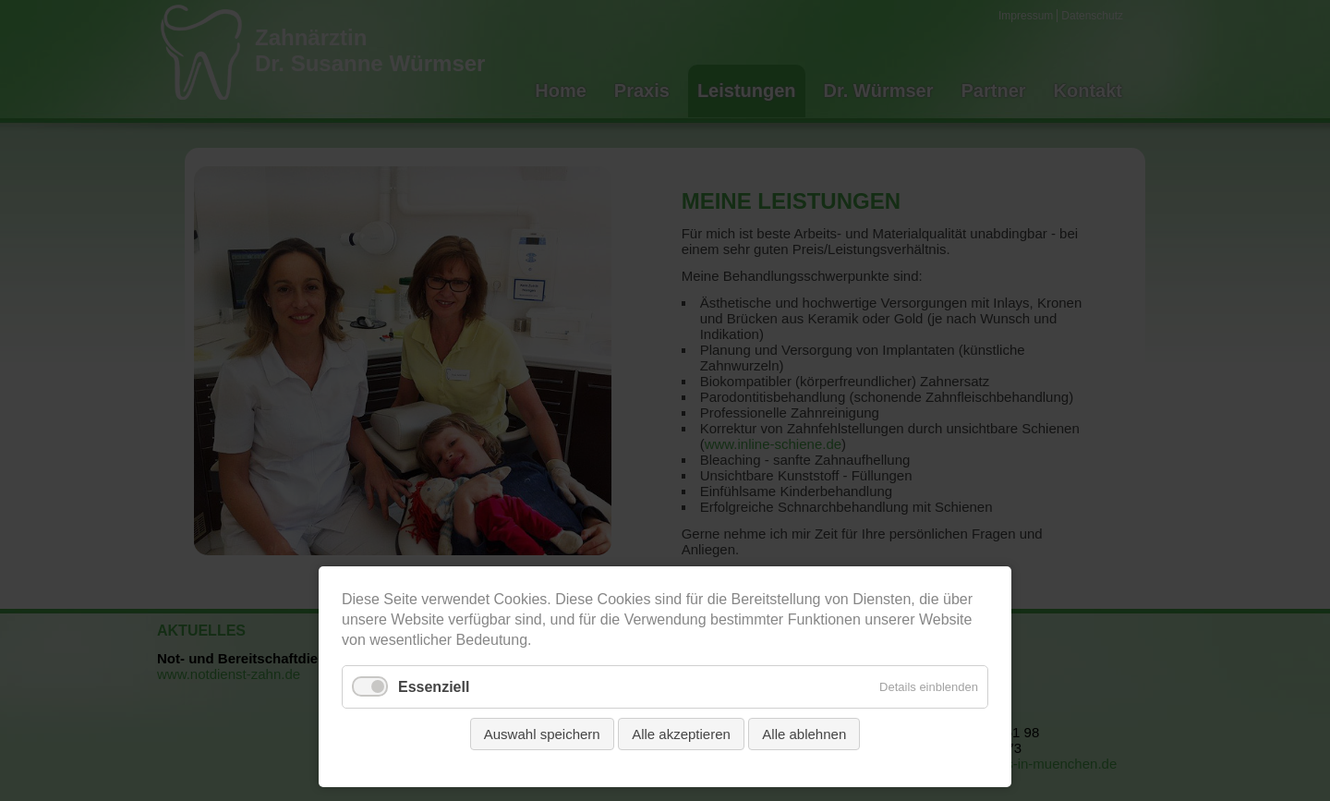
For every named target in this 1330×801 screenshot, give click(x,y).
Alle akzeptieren (681, 734)
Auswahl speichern (542, 734)
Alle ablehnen (804, 734)
